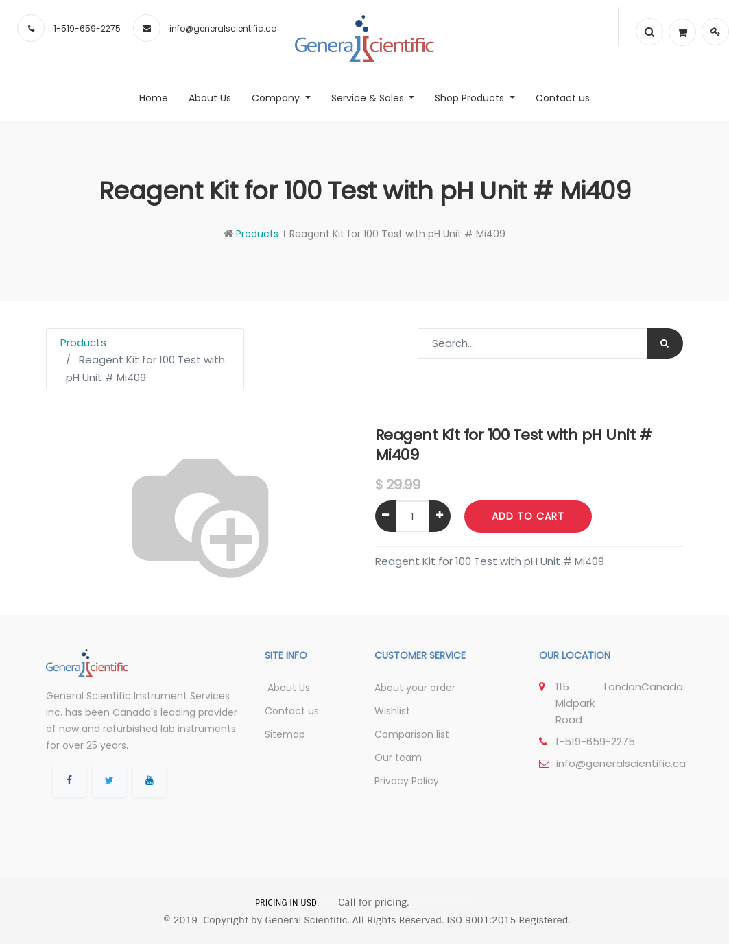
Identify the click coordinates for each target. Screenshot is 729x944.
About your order (414, 687)
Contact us (292, 711)
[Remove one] (385, 516)
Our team (398, 757)
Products (257, 234)
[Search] (665, 343)
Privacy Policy (406, 781)
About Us (287, 687)
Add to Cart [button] (528, 516)
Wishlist (392, 711)
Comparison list (411, 734)
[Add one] (440, 516)
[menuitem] (153, 98)
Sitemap (285, 734)
